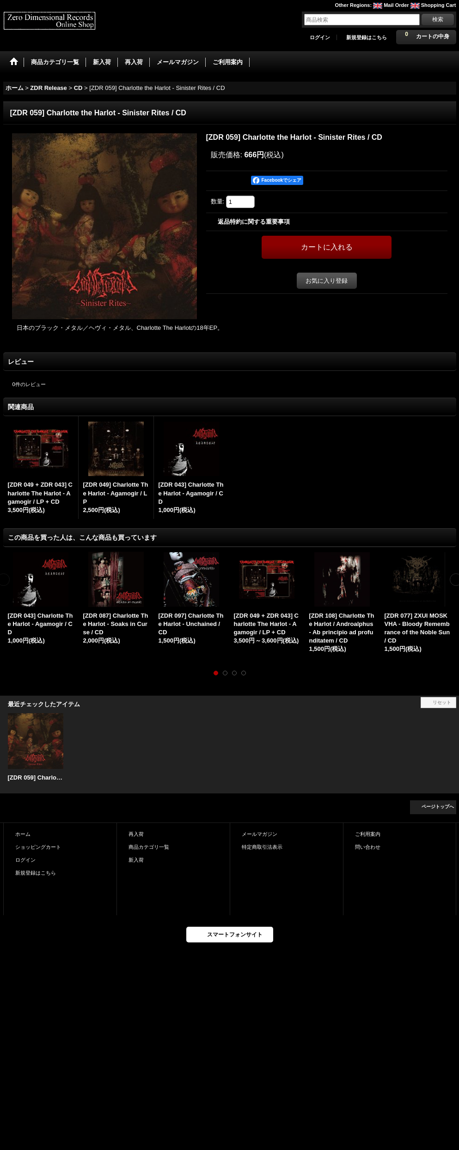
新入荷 (136, 860)
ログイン (320, 37)
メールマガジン (259, 834)
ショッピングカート (38, 847)
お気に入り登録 (327, 280)
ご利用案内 (367, 834)
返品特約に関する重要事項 (254, 221)
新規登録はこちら (366, 37)
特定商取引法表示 (262, 847)
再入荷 (136, 834)
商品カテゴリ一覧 (149, 847)
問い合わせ (367, 847)
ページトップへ (438, 806)
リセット (442, 702)
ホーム (23, 834)
